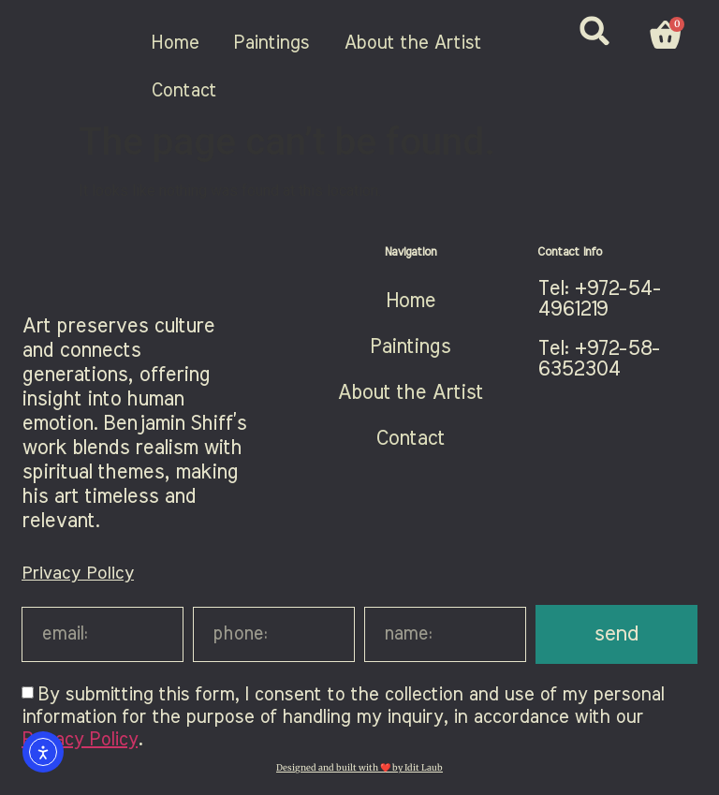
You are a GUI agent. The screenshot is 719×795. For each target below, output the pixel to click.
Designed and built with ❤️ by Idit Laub (359, 767)
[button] (595, 30)
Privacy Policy (78, 573)
